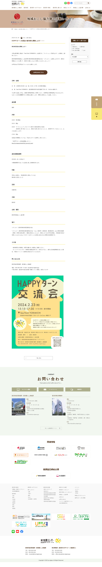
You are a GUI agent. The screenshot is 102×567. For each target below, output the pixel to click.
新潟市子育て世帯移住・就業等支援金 (49, 502)
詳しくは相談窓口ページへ (51, 432)
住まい (29, 501)
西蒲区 (13, 512)
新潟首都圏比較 (15, 495)
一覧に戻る (38, 358)
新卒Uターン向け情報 (80, 501)
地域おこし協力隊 (78, 7)
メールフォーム (51, 393)
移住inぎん (74, 46)
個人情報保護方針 (63, 507)
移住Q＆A (46, 495)
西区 (13, 510)
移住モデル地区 (63, 491)
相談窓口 (78, 393)
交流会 (76, 496)
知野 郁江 (82, 46)
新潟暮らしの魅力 (17, 7)
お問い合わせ (62, 503)
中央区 (13, 503)
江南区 (13, 505)
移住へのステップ (48, 493)
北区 (13, 499)
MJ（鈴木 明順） (75, 50)
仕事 (29, 495)
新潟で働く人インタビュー (65, 496)
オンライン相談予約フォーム (65, 505)
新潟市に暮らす (57, 7)
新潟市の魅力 (15, 491)
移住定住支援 (47, 491)
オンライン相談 (24, 393)
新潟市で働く (47, 7)
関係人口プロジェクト (80, 499)
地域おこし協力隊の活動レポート (21, 29)
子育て (29, 497)
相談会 (76, 495)
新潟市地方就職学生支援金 (50, 505)
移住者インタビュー (64, 493)
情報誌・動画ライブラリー (18, 493)
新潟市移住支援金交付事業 (50, 496)
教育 (29, 499)
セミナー (77, 493)
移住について (67, 7)
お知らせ (87, 7)
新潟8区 (26, 7)
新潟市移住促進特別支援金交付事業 (50, 499)
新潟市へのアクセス (36, 7)
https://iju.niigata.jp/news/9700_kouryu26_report (24, 143)
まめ (83, 50)
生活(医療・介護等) (32, 502)
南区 (13, 508)
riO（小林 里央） (75, 48)
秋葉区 (13, 506)
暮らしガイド (31, 493)
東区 (13, 501)
